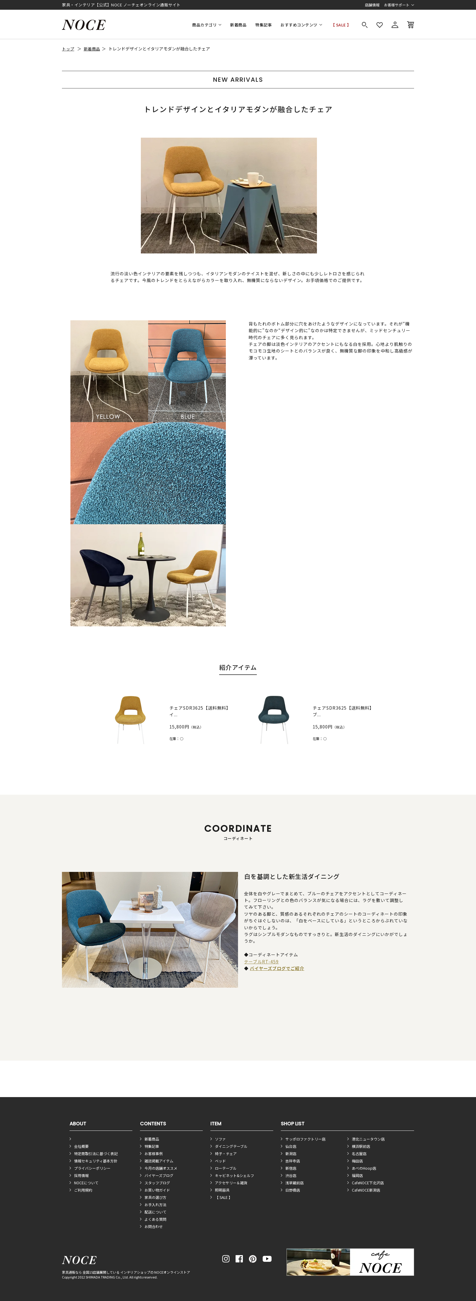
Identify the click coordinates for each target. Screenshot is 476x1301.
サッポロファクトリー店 (305, 1138)
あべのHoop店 (364, 1168)
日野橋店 (292, 1190)
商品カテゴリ (204, 25)
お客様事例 (153, 1153)
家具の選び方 (155, 1197)
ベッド (220, 1160)
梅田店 (357, 1160)
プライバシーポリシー (92, 1168)
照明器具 (222, 1190)
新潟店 (290, 1153)
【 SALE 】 (341, 25)
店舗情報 (372, 4)
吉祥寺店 (292, 1160)
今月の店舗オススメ (160, 1168)
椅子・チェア (226, 1153)
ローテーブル (225, 1168)
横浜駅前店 (361, 1146)
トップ (68, 49)
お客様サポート (397, 4)
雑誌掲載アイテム (158, 1160)
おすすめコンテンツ (299, 25)
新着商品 (238, 25)
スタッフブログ (157, 1182)
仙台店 (290, 1146)
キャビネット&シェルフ (234, 1175)
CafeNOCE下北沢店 (368, 1182)
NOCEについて (86, 1182)
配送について (155, 1211)
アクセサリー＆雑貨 (231, 1182)
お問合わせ (153, 1226)
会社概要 (81, 1146)
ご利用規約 (83, 1190)
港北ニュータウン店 (368, 1138)
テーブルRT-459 (261, 962)
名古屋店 (359, 1153)
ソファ (220, 1138)
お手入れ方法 (155, 1204)
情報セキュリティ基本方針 (95, 1160)
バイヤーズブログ (158, 1175)
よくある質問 (155, 1219)
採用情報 (81, 1175)
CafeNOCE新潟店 (366, 1190)
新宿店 (290, 1168)
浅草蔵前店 (294, 1182)
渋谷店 (290, 1175)
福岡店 (357, 1175)
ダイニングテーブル (231, 1146)
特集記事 (263, 25)
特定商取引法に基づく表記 (96, 1153)
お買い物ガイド (157, 1190)
